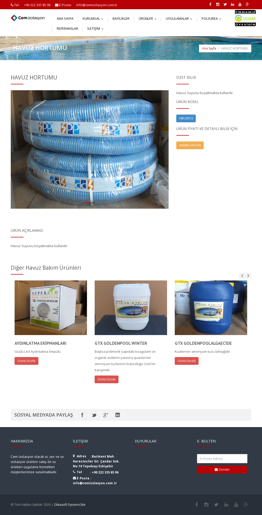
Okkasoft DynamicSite (69, 504)
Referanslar (67, 28)
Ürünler (149, 18)
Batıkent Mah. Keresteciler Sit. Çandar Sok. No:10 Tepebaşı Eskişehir (96, 461)
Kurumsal (94, 18)
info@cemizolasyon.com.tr (95, 483)
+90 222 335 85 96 (105, 472)
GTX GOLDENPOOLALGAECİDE (203, 343)
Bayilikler (121, 18)
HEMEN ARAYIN (190, 145)
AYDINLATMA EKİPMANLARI (41, 343)
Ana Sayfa (65, 18)
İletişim (96, 28)
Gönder (222, 469)
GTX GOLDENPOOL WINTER (121, 343)
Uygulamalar (180, 18)
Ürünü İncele (26, 361)
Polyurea (213, 18)
